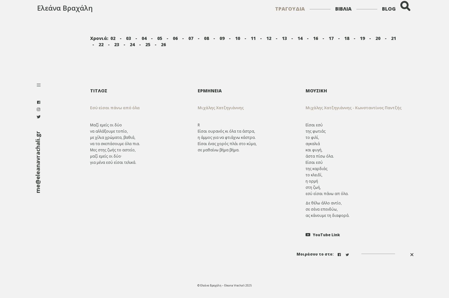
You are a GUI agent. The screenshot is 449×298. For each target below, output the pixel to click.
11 (253, 38)
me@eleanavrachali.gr (37, 162)
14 (299, 38)
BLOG (389, 8)
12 (268, 38)
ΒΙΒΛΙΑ (343, 8)
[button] (247, 108)
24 (132, 44)
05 (159, 38)
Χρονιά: (99, 38)
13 (284, 38)
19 (362, 38)
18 (346, 38)
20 (377, 38)
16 (315, 38)
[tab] (247, 90)
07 (190, 38)
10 (237, 38)
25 (147, 44)
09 (222, 38)
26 (163, 44)
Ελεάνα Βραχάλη (65, 7)
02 (112, 38)
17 (331, 38)
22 (101, 44)
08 (206, 38)
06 (175, 38)
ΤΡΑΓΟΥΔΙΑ (290, 8)
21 (393, 38)
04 (144, 38)
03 (128, 38)
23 (116, 44)
